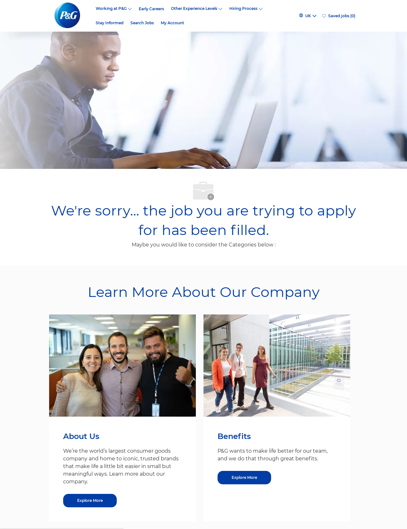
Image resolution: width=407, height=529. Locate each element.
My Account (172, 23)
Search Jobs (142, 23)
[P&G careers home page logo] (70, 16)
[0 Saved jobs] (338, 16)
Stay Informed (109, 23)
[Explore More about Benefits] (244, 477)
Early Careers (151, 9)
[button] (307, 16)
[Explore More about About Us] (90, 500)
